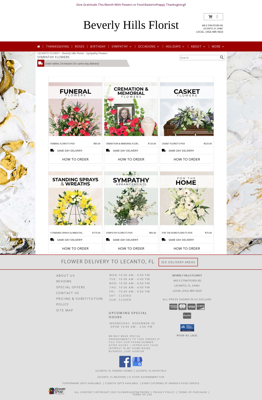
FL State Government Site (146, 377)
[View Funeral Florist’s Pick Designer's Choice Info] (75, 109)
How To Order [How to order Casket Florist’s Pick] (187, 159)
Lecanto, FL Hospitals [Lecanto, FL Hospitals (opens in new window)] (151, 370)
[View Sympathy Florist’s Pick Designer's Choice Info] (131, 198)
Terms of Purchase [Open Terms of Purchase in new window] (192, 392)
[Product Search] (199, 57)
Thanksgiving (57, 46)
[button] (213, 16)
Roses (79, 46)
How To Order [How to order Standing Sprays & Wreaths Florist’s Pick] (75, 248)
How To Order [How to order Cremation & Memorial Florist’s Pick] (131, 159)
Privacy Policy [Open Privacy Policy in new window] (164, 392)
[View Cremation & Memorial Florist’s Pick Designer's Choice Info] (131, 109)
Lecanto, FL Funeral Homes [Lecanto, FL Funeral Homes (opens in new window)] (114, 370)
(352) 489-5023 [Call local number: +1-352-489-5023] (214, 31)
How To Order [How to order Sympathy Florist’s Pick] (131, 248)
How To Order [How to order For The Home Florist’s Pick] (187, 248)
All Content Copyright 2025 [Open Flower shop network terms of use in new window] (96, 392)
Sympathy (122, 46)
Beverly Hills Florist (131, 24)
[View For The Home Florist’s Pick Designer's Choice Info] (187, 198)
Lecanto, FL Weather (112, 377)
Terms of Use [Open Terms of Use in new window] (142, 394)
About (198, 46)
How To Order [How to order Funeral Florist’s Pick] (75, 159)
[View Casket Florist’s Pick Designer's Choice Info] (187, 109)
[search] (222, 57)
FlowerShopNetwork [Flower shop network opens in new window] (134, 392)
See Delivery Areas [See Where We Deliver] (178, 262)
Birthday (98, 46)
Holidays (175, 46)
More (218, 46)
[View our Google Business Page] (137, 366)
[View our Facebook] (125, 366)
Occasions (149, 46)
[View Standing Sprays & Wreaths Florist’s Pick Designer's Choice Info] (75, 198)
